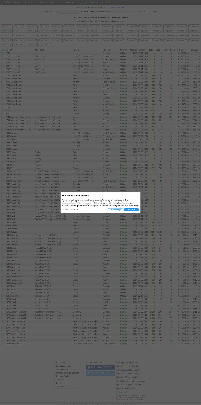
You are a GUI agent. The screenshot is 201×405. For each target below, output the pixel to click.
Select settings (115, 210)
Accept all (131, 210)
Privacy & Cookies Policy (70, 209)
